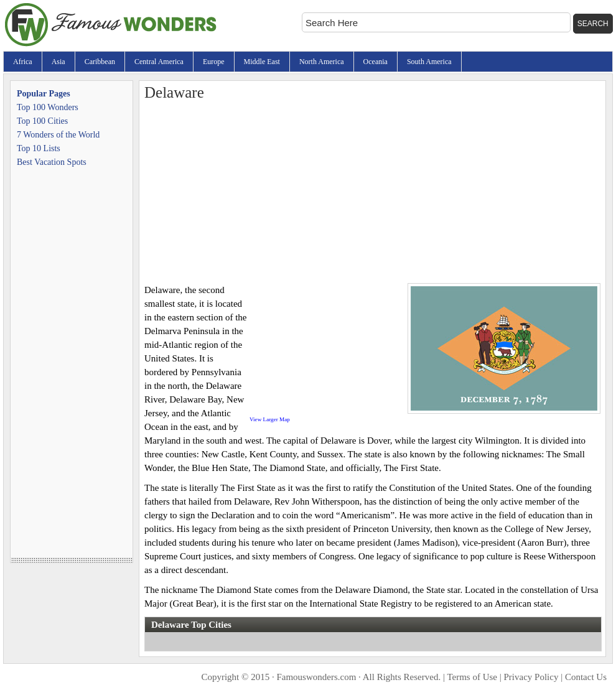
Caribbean (100, 61)
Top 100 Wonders (47, 107)
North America (321, 61)
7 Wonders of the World (58, 134)
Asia (58, 61)
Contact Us (586, 677)
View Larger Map (270, 419)
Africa (22, 61)
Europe (214, 61)
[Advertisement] (372, 190)
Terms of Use (472, 677)
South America (429, 61)
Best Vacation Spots (51, 162)
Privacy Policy (531, 677)
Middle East (262, 61)
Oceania (375, 61)
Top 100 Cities (42, 121)
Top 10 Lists (38, 148)
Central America (159, 61)
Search (593, 23)
